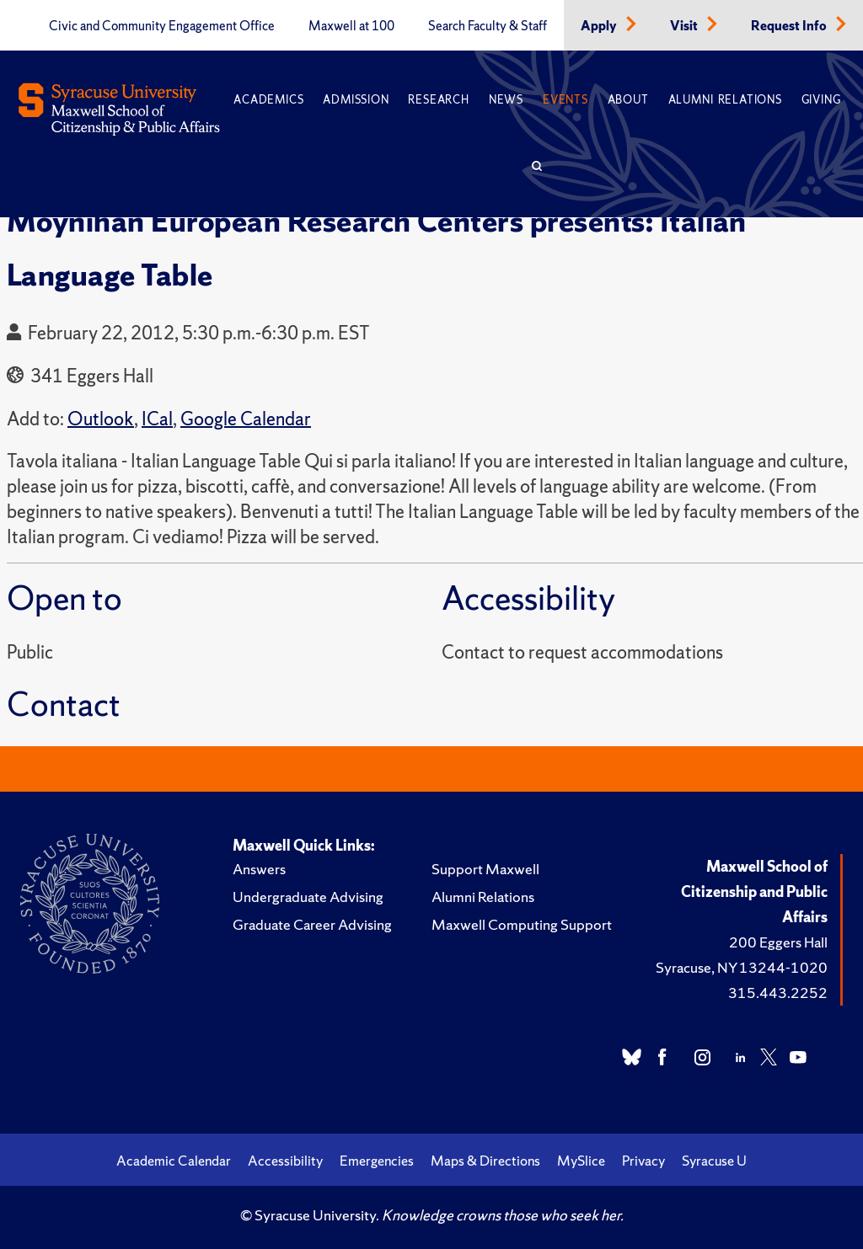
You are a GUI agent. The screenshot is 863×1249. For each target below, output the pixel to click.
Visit (685, 26)
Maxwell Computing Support (522, 924)
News (506, 100)
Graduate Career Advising (312, 924)
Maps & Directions (485, 1160)
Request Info (790, 26)
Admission (356, 100)
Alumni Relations (725, 100)
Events (565, 100)
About (628, 100)
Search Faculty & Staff (487, 26)
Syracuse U (714, 1160)
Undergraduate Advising (308, 896)
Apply (600, 26)
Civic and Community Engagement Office (162, 26)
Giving (821, 100)
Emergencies (377, 1160)
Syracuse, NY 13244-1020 (742, 967)
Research (438, 100)
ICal (157, 419)
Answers (259, 868)
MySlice (581, 1160)
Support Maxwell (485, 868)
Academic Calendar (173, 1160)
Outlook (100, 419)
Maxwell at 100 (351, 26)
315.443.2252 (778, 992)
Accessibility (285, 1160)
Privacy (643, 1160)
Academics (268, 100)
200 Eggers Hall (778, 942)
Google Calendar (245, 419)
